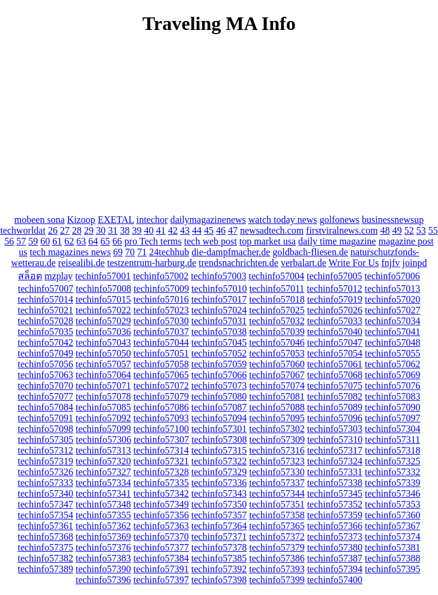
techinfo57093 (160, 418)
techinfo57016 (160, 299)
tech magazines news (70, 252)
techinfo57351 (276, 504)
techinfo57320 (103, 461)
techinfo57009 (161, 288)
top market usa (267, 241)
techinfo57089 (334, 407)
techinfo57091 (45, 418)
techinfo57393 (276, 569)
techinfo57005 (334, 276)
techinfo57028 (45, 321)
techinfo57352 (334, 504)
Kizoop (81, 220)
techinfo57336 (219, 483)
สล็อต (30, 276)
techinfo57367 (392, 526)
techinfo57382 (45, 558)
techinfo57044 (160, 342)
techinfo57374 (392, 536)
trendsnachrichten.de (238, 263)
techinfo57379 (276, 547)
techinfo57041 (392, 332)
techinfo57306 (103, 439)
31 (113, 230)
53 (421, 230)
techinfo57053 (276, 353)
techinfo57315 (219, 450)
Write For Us (354, 263)
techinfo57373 (334, 536)
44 (197, 230)
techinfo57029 (103, 321)
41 (161, 230)
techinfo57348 (103, 504)
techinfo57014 (45, 299)
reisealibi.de (81, 263)
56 (9, 241)
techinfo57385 (219, 558)
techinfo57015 (103, 299)
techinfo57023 (160, 310)
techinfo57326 (45, 472)
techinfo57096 (334, 418)
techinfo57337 (276, 483)
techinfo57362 (103, 526)
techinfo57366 (334, 526)
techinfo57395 (392, 569)
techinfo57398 (219, 580)
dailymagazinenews (208, 220)
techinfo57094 (219, 418)
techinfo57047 (334, 342)
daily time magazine (337, 241)
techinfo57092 (103, 418)
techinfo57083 (392, 396)
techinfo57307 (161, 439)
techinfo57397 (160, 580)
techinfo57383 (103, 558)
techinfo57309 (277, 439)
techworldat (23, 230)
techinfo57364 (219, 526)
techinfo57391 (160, 569)
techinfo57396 (103, 580)
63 (81, 241)
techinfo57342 (160, 493)
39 (137, 230)
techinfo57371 (219, 536)
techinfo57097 (392, 418)
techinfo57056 (45, 364)
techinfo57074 (276, 385)
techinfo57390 (103, 569)
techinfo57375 (45, 547)
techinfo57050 (103, 353)
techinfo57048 (392, 342)
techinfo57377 (160, 547)
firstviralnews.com (342, 230)
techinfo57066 (219, 375)
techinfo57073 (219, 385)
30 (101, 230)
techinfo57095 (276, 418)
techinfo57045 (219, 342)
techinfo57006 (391, 276)
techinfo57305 (45, 439)
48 (385, 230)
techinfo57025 (276, 310)
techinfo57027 (392, 310)
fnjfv (390, 263)
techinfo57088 (276, 407)
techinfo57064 (103, 375)
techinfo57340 (45, 493)
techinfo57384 (160, 558)
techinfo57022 (103, 310)
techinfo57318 (392, 450)
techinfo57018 (276, 299)
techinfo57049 (45, 353)
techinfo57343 (219, 493)
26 (53, 230)
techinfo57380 (334, 547)
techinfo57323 (276, 461)
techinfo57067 (276, 375)
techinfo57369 (103, 536)
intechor (151, 220)
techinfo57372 (276, 536)
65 (105, 241)
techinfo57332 (392, 472)
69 (118, 252)
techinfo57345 (334, 493)
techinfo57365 (276, 526)
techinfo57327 (103, 472)
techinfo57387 (334, 558)
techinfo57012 (334, 288)
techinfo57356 (160, 515)
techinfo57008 (103, 288)
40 (149, 230)
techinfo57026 (334, 310)
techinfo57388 (392, 558)
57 (21, 241)
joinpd (415, 263)
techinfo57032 (276, 321)
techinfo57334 (103, 483)
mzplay (58, 276)
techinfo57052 (219, 353)
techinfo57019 (334, 299)
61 (57, 241)
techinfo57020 (392, 299)
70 (130, 252)
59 (33, 241)
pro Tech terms (152, 241)
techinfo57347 (45, 504)
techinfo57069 (392, 375)
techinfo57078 (103, 396)
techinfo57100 (160, 429)
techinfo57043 (103, 342)
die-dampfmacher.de (230, 252)
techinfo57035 (45, 332)
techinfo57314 (160, 450)
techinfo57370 (160, 536)
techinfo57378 (219, 547)
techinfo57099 (103, 429)
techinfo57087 (219, 407)
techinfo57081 (276, 396)
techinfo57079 (160, 396)
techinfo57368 (45, 536)
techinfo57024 (219, 310)
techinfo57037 (160, 332)
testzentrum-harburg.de (152, 263)
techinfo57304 (392, 429)
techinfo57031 (219, 321)
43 (185, 230)
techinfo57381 (392, 547)
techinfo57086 (160, 407)
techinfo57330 (276, 472)
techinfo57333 (45, 483)
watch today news (282, 220)
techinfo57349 (160, 504)
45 (209, 230)
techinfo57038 (219, 332)
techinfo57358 (276, 515)
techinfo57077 (45, 396)
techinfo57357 (219, 515)
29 (89, 230)
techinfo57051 (160, 353)
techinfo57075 (334, 385)
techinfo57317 (334, 450)
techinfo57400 (334, 580)
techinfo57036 (103, 332)
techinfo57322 (219, 461)
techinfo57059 (219, 364)
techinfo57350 (219, 504)
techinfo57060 (276, 364)
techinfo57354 (45, 515)
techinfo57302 (276, 429)
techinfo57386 (276, 558)
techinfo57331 (334, 472)
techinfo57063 (45, 375)
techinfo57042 (45, 342)
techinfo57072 (160, 385)
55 (433, 230)
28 (77, 230)
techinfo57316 (276, 450)
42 (173, 230)
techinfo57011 (277, 288)
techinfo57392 (219, 569)
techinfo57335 (160, 483)
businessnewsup (393, 220)
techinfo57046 (276, 342)
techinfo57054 (334, 353)
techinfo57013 (392, 288)
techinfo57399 (276, 580)
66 (117, 241)
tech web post (210, 241)
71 (142, 252)
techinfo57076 (392, 385)
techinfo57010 (219, 288)
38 (125, 230)
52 (409, 230)
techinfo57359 (334, 515)
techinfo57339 (392, 483)
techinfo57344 (276, 493)
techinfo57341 (103, 493)
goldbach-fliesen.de (310, 252)
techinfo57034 (392, 321)
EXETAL (116, 220)
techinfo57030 (160, 321)
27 (65, 230)
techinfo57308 (219, 439)
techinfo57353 (392, 504)
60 (45, 241)
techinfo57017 (219, 299)
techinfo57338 (334, 483)
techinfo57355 (103, 515)
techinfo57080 (219, 396)
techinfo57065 (160, 375)
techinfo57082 (334, 396)
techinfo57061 (334, 364)
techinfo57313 (103, 450)
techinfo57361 (45, 526)
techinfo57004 (276, 276)
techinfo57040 (334, 332)
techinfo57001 (102, 276)
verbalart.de (303, 263)
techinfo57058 (160, 364)
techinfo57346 (392, 493)
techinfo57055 (392, 353)
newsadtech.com (272, 230)
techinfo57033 (334, 321)
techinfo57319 (45, 461)
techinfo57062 (392, 364)
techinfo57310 (334, 439)
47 (233, 230)
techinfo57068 (334, 375)
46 (221, 230)
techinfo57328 (160, 472)
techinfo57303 (334, 429)
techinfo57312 (45, 450)
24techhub (169, 252)
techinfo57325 (392, 461)
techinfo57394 (334, 569)
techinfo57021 (45, 310)
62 (69, 241)
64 (93, 241)
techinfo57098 (45, 429)
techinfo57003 (218, 276)
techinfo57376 (103, 547)
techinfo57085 (103, 407)
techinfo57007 (45, 288)
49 (397, 230)
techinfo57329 (219, 472)
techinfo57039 (276, 332)
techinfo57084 (45, 407)
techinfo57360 (392, 515)
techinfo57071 (103, 385)
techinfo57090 (392, 407)
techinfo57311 (392, 439)
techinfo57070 (45, 385)
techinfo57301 (219, 429)
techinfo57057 (103, 364)
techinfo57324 (334, 461)
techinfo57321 (160, 461)
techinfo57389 (45, 569)
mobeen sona (39, 220)
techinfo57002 (160, 276)
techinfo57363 (160, 526)
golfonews (339, 220)
